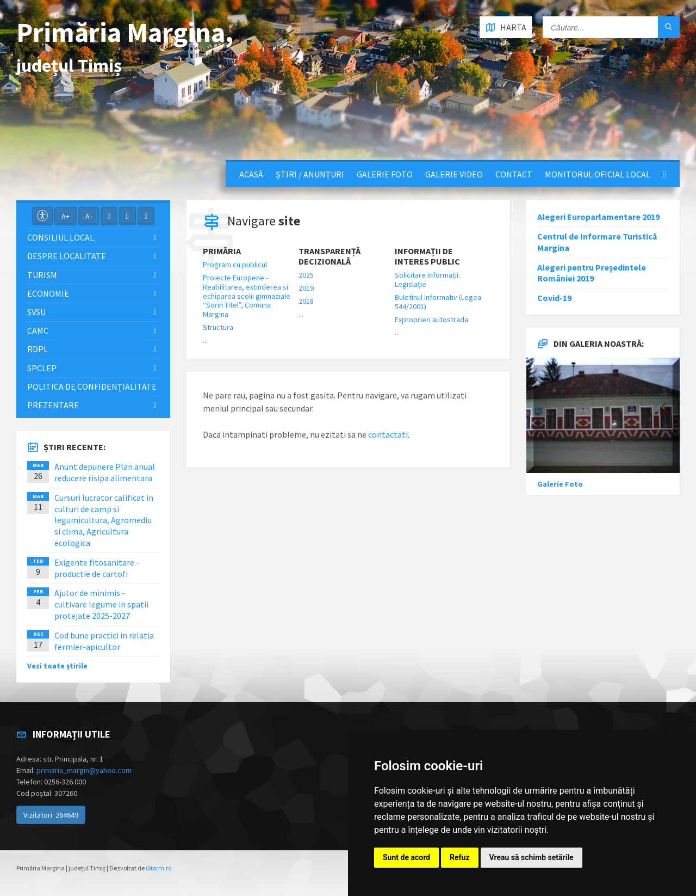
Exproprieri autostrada (431, 319)
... (205, 340)
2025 (306, 275)
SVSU (36, 311)
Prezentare (53, 405)
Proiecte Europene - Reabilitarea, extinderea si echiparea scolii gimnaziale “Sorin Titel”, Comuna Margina (246, 296)
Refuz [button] (460, 857)
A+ (65, 216)
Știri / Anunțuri (310, 174)
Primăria (222, 251)
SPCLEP (42, 368)
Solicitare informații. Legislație (427, 279)
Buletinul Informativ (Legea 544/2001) (438, 301)
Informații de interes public (427, 256)
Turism (42, 274)
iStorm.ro (158, 868)
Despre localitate (66, 255)
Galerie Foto (385, 174)
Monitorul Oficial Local (597, 174)
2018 (306, 301)
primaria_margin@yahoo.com (84, 770)
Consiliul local (60, 237)
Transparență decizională (330, 256)
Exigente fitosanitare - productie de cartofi (96, 568)
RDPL (37, 348)
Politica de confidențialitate (92, 386)
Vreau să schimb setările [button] (531, 857)
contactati (388, 434)
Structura (218, 327)
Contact (513, 174)
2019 (306, 288)
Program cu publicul (235, 264)
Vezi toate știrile (57, 666)
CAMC (37, 330)
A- (88, 216)
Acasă (251, 174)
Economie (48, 293)
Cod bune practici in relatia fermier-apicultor (104, 641)
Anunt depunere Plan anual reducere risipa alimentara (104, 472)
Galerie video (454, 174)
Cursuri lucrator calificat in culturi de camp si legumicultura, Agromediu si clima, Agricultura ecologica (103, 520)
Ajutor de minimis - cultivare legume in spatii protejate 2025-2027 (101, 604)
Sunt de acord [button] (406, 857)
